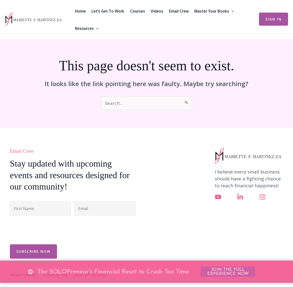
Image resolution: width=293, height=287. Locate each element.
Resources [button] (86, 28)
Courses (137, 11)
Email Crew (179, 11)
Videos (157, 11)
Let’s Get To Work (108, 11)
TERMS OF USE (55, 275)
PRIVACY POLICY (23, 275)
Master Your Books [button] (214, 11)
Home (80, 11)
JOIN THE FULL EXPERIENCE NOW (228, 262)
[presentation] (47, 229)
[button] (231, 11)
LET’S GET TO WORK (90, 275)
